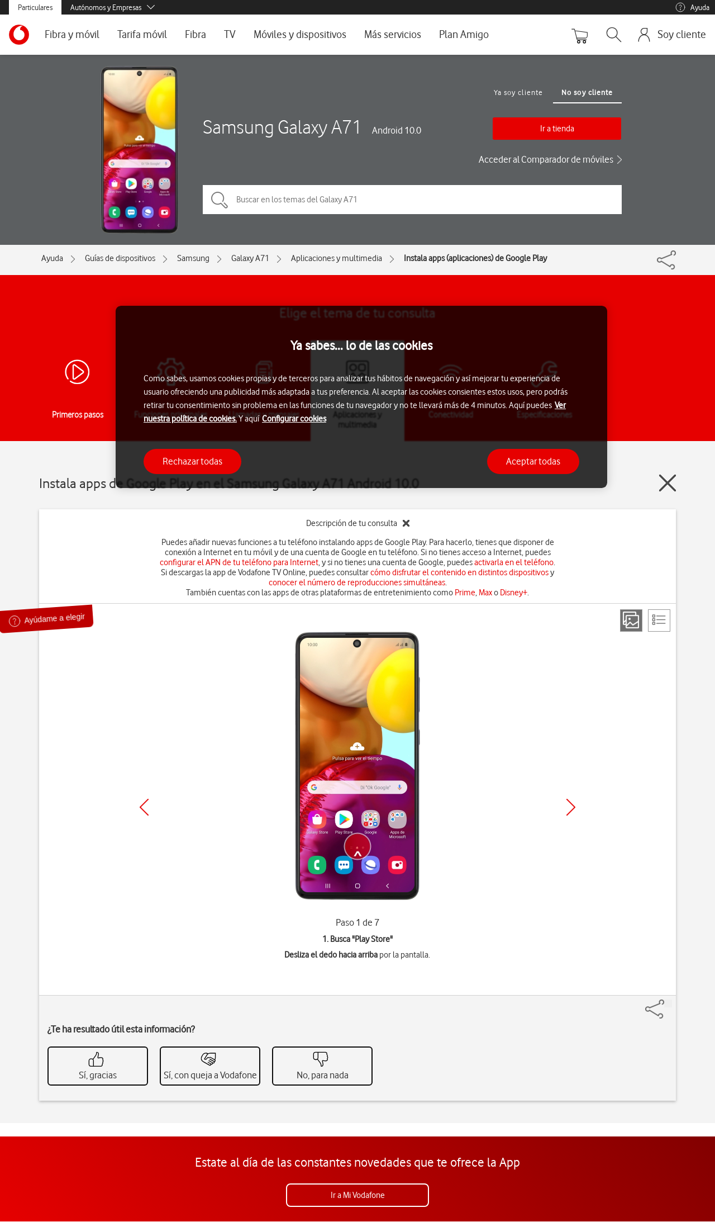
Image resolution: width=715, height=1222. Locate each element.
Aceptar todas (533, 461)
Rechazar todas (192, 461)
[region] (361, 397)
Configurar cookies (294, 419)
